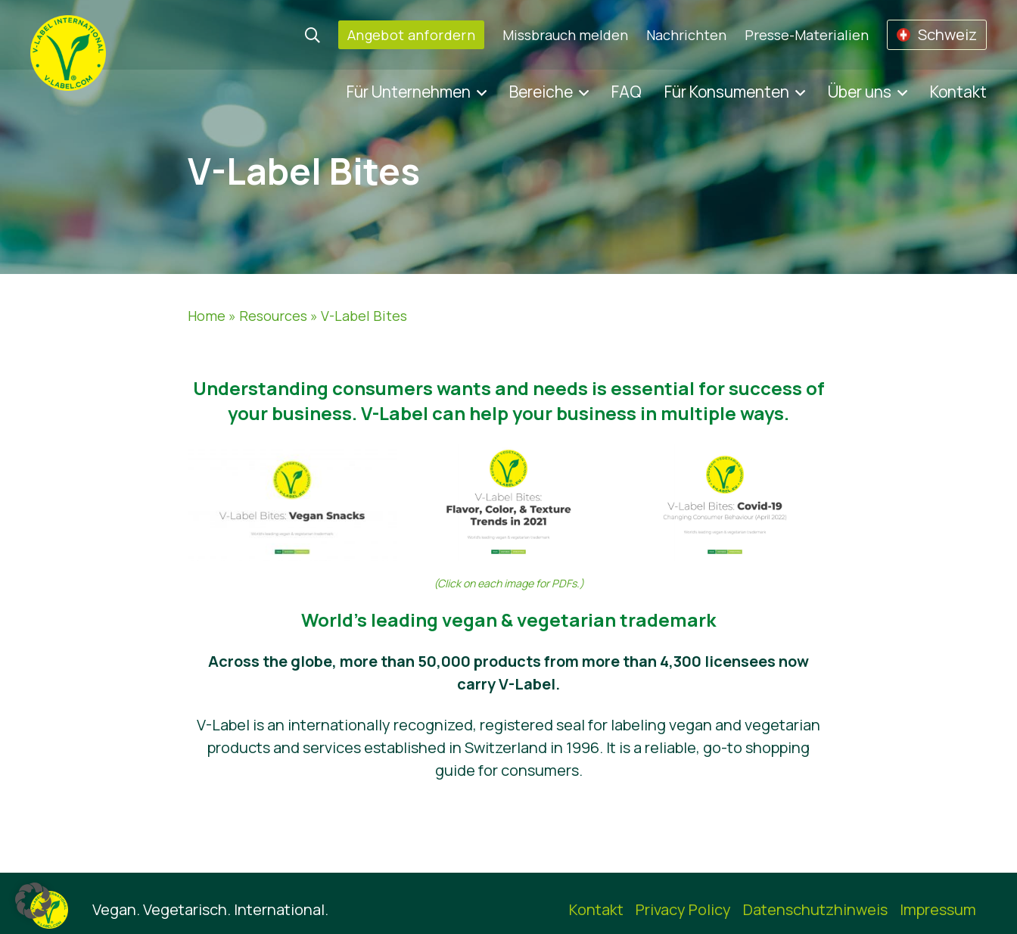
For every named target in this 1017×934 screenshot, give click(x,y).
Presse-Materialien (807, 35)
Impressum (938, 909)
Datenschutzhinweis (815, 909)
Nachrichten (686, 35)
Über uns (859, 91)
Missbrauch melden (565, 35)
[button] (33, 900)
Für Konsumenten (726, 91)
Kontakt (958, 91)
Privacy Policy (683, 909)
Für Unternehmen (409, 91)
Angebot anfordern (411, 35)
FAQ (626, 91)
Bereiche (541, 91)
